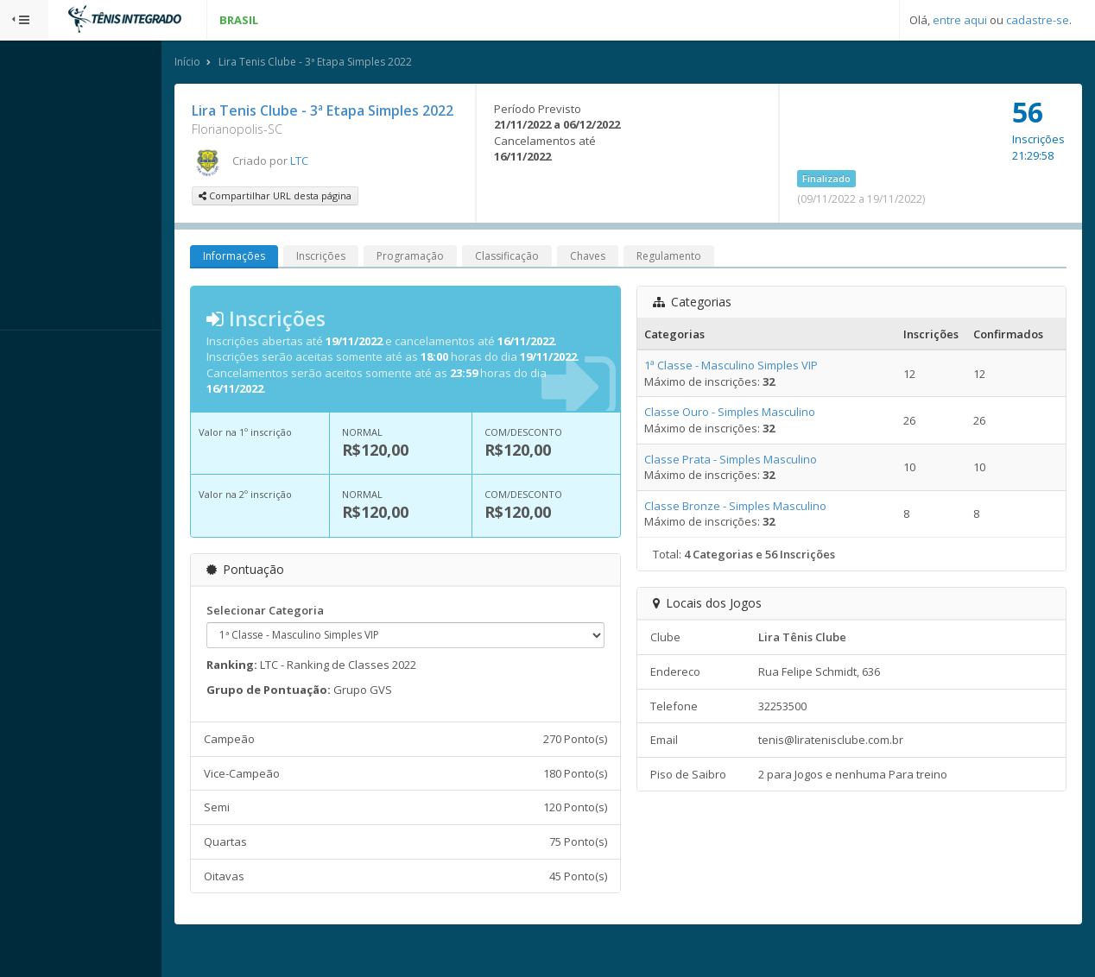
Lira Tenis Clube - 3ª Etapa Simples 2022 (363, 63)
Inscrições (369, 277)
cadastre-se (1037, 20)
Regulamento (717, 277)
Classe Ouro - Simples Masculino (752, 434)
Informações (282, 277)
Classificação (555, 277)
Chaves (636, 277)
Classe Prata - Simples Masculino (753, 480)
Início (236, 63)
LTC (348, 182)
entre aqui (960, 20)
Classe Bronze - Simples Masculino (758, 527)
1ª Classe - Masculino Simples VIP (753, 386)
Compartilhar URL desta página (323, 217)
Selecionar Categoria (313, 632)
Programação (458, 277)
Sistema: (31, 353)
